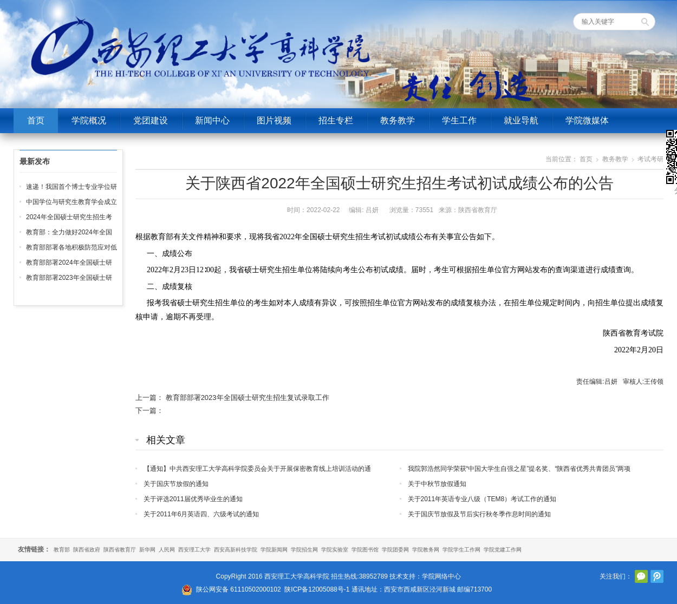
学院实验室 (334, 550)
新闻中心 (212, 120)
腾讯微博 (656, 576)
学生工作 (459, 120)
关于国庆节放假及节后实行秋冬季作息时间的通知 (479, 514)
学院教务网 (425, 550)
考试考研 (650, 159)
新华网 (147, 550)
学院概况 (88, 120)
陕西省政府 (86, 550)
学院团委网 (395, 550)
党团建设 (150, 120)
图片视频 (274, 120)
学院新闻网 (274, 550)
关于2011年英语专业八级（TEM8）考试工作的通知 (482, 499)
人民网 (167, 550)
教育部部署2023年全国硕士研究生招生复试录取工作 (247, 397)
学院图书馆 (365, 550)
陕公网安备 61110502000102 (238, 589)
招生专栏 (335, 120)
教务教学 (397, 120)
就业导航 (521, 120)
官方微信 (641, 576)
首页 (35, 120)
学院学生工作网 (461, 550)
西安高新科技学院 (235, 550)
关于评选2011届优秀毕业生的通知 (193, 499)
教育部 (62, 550)
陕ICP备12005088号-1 (316, 589)
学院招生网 (304, 550)
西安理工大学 (194, 550)
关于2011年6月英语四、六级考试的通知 (201, 514)
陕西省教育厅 (119, 550)
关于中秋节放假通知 (437, 484)
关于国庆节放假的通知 (176, 484)
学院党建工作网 (503, 550)
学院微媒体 (587, 120)
